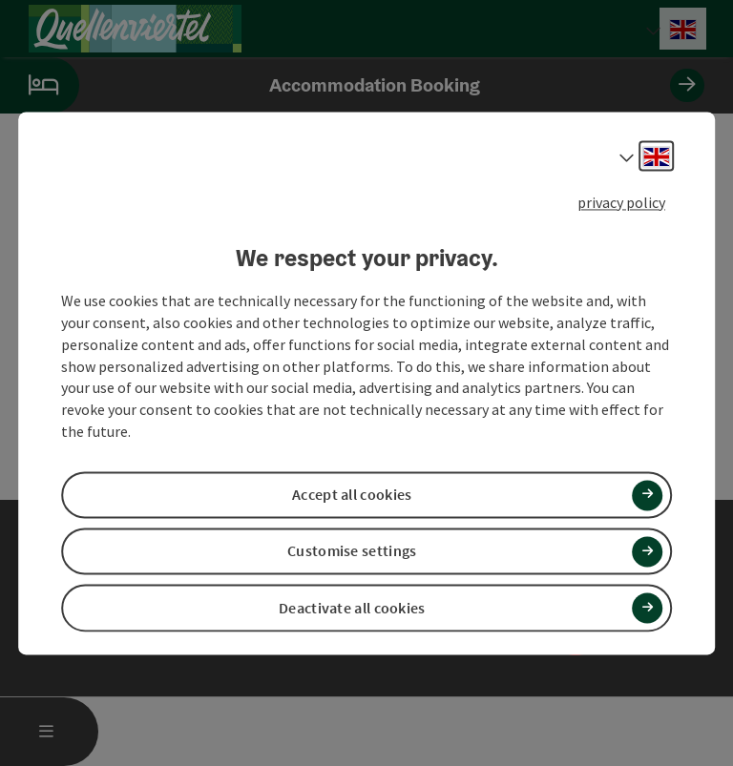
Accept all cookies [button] (351, 495)
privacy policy (621, 202)
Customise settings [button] (351, 551)
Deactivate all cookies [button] (352, 607)
